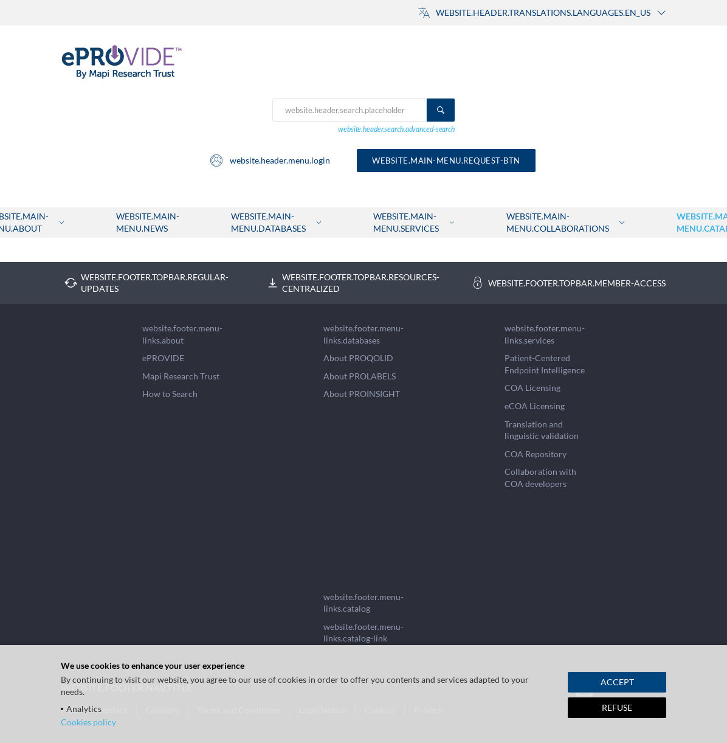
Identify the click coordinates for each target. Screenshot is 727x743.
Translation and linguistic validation (542, 430)
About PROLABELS (359, 376)
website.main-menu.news (147, 222)
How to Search (170, 394)
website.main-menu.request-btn (446, 160)
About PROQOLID (358, 358)
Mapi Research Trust (180, 376)
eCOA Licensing (535, 406)
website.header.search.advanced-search (396, 129)
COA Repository (536, 454)
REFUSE (617, 707)
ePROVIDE (163, 358)
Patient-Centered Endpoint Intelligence (545, 364)
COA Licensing (532, 387)
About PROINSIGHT (361, 394)
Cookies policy (88, 722)
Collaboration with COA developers (540, 477)
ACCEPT (617, 682)
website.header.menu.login (269, 160)
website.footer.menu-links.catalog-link (363, 632)
